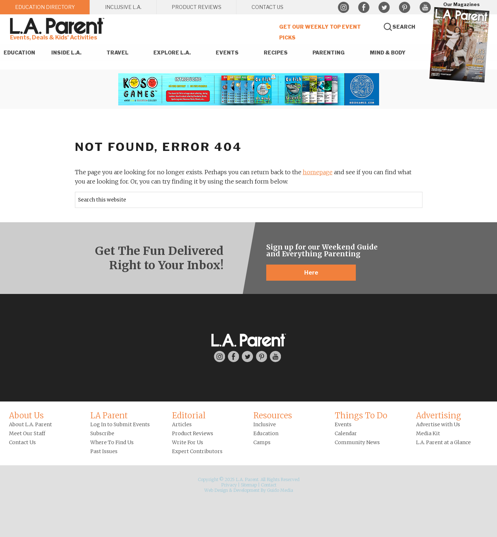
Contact (268, 485)
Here (311, 272)
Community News (357, 442)
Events (343, 424)
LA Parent (109, 415)
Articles (182, 424)
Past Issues (104, 451)
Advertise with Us (438, 424)
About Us (26, 415)
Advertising (438, 415)
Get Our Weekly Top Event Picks (320, 32)
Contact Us (22, 442)
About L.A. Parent (30, 424)
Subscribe (102, 433)
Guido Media (280, 490)
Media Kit (428, 433)
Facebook (363, 7)
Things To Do (361, 415)
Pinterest (404, 7)
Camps (262, 442)
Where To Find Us (112, 442)
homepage (318, 172)
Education (265, 433)
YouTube (425, 7)
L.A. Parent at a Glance (443, 442)
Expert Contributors (197, 451)
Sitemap (249, 485)
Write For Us (187, 442)
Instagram (343, 7)
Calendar (346, 433)
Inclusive (264, 424)
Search (403, 27)
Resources (272, 415)
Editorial (189, 415)
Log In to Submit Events (120, 424)
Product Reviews (192, 433)
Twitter (384, 7)
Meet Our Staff (27, 433)
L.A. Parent (58, 26)
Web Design (216, 490)
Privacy (229, 485)
